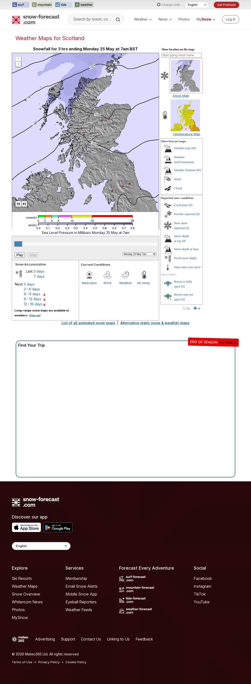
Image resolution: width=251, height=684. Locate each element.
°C (188, 308)
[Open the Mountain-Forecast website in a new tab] (42, 5)
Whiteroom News (27, 601)
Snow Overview (26, 594)
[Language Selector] (197, 5)
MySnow (20, 617)
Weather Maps (25, 586)
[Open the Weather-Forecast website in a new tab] (84, 5)
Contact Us (91, 639)
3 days (39, 271)
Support (68, 639)
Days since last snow (187, 267)
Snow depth (186, 249)
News (165, 19)
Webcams (89, 283)
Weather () (185, 148)
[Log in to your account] (230, 19)
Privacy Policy (49, 662)
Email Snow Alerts (81, 586)
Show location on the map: (178, 49)
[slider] (18, 244)
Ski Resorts (22, 578)
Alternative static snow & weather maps (154, 323)
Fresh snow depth (185, 258)
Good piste (181, 205)
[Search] (118, 19)
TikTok (200, 594)
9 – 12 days (32, 299)
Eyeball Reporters (81, 601)
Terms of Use (22, 662)
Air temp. (144, 283)
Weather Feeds (78, 609)
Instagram (202, 586)
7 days (39, 276)
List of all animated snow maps (88, 323)
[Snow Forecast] (35, 19)
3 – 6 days (32, 289)
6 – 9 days (32, 294)
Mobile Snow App (81, 594)
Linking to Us (118, 639)
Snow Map (181, 96)
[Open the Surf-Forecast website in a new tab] (20, 5)
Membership (76, 578)
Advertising (45, 639)
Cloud (178, 188)
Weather (143, 19)
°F (199, 308)
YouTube (202, 601)
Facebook (203, 578)
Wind (107, 283)
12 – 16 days (33, 304)
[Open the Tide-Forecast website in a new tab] (63, 5)
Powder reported (184, 214)
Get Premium (226, 5)
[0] (190, 205)
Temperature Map (186, 134)
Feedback (144, 639)
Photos (184, 19)
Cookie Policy (75, 662)
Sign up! (35, 315)
